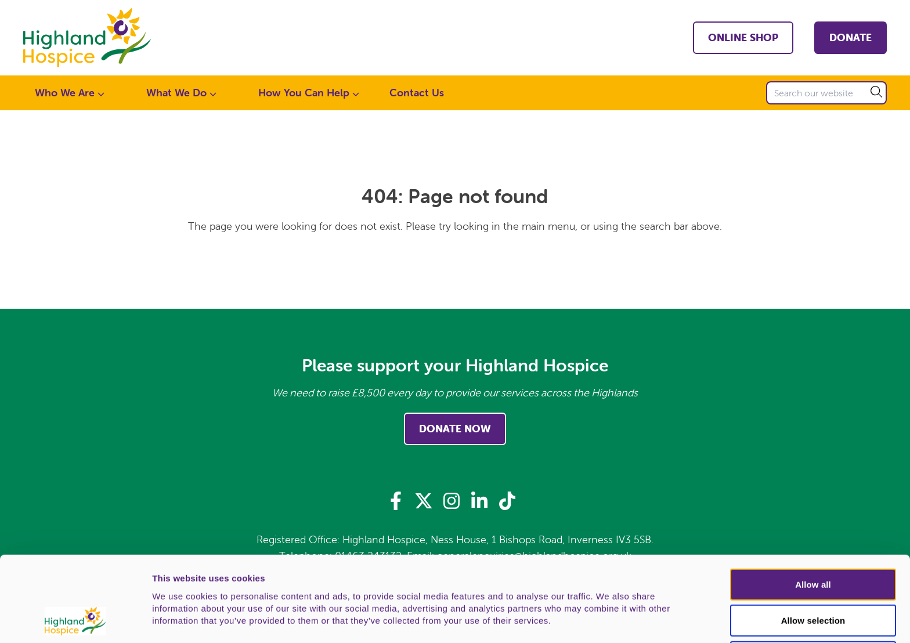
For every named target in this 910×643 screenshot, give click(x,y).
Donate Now (455, 428)
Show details (609, 621)
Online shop (743, 37)
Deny (813, 577)
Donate (850, 37)
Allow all (813, 505)
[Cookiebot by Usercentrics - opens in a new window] (75, 620)
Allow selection (813, 541)
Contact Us (416, 92)
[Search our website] (826, 92)
